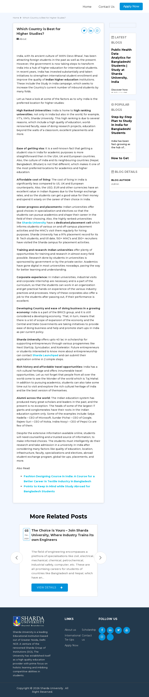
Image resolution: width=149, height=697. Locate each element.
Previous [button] (16, 557)
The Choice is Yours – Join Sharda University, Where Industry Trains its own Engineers (62, 535)
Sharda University (34, 222)
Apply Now (131, 6)
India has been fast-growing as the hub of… (120, 144)
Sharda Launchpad (45, 355)
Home (87, 6)
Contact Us (106, 6)
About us (70, 629)
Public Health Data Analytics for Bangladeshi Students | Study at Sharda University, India (121, 66)
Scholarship (89, 629)
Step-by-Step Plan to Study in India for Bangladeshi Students (121, 125)
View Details (50, 587)
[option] (58, 560)
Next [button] (100, 557)
